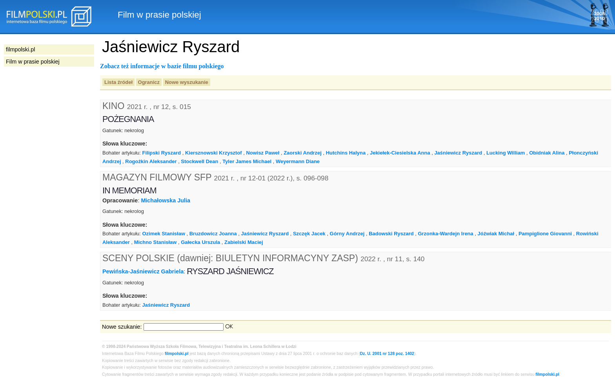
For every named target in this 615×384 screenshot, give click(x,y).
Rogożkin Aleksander (150, 161)
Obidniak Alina (546, 153)
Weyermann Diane (298, 161)
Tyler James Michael (246, 161)
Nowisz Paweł (262, 153)
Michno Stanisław (155, 242)
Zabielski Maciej (243, 242)
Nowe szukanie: (122, 327)
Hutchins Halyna (346, 153)
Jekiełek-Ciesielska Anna (400, 153)
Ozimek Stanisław (163, 234)
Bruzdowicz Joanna (213, 234)
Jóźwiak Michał (496, 234)
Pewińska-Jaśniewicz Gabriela (143, 271)
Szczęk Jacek (309, 234)
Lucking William (505, 153)
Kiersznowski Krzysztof (213, 153)
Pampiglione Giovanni (545, 234)
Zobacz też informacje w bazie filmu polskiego (162, 66)
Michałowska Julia (165, 200)
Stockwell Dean (199, 161)
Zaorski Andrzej (303, 153)
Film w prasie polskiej (33, 61)
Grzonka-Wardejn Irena (445, 234)
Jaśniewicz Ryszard (458, 153)
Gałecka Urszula (200, 242)
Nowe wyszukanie (186, 82)
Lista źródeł (118, 82)
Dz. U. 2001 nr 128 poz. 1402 (387, 353)
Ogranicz (149, 82)
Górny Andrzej (347, 234)
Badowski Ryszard (391, 234)
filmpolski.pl (177, 353)
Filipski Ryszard (161, 153)
